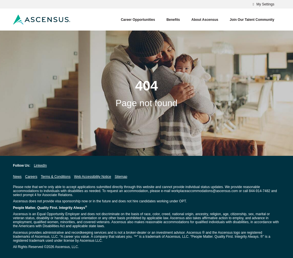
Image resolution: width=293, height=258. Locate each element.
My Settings (262, 4)
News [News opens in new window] (17, 177)
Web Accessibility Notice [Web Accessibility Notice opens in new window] (92, 177)
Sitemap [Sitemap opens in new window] (121, 177)
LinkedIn (40, 166)
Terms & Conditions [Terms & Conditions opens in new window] (55, 177)
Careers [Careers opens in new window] (31, 177)
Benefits (173, 20)
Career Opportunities (138, 20)
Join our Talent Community (252, 20)
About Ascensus (204, 20)
